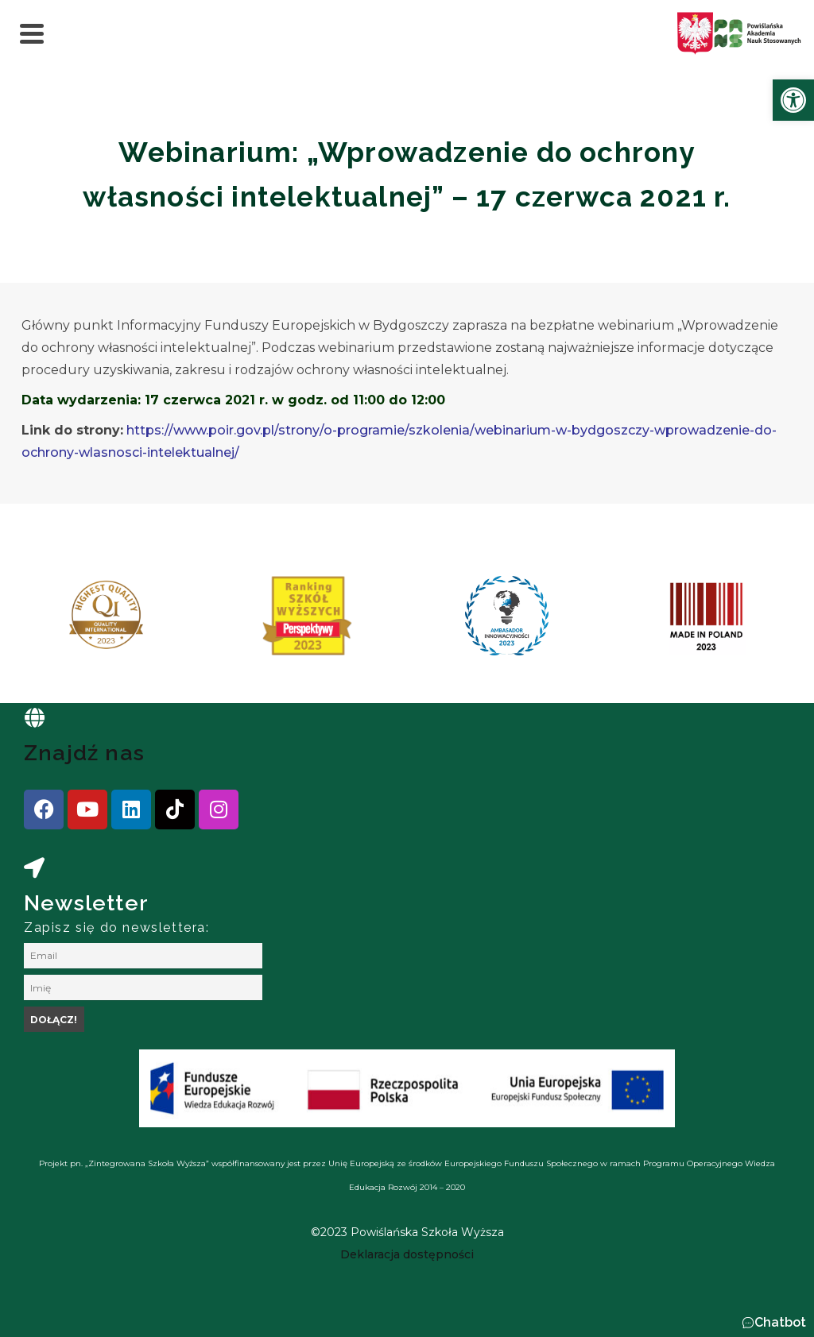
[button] (774, 1322)
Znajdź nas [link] (84, 752)
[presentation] (62, 621)
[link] (793, 100)
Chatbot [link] (780, 1322)
